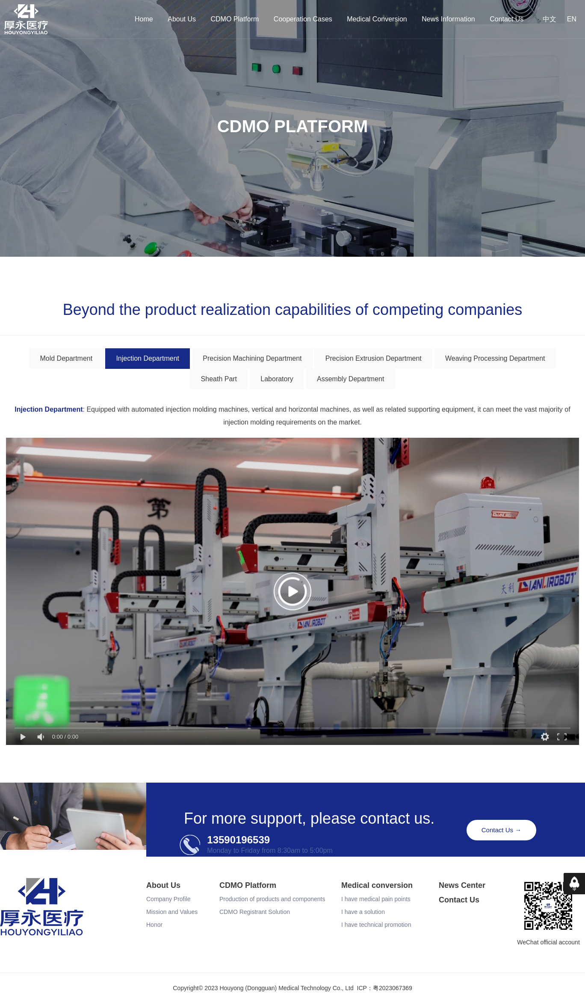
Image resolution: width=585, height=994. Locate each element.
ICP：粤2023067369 (384, 989)
